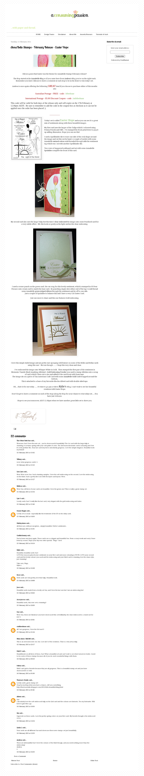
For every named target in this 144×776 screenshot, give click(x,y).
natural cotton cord (60, 141)
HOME (38, 34)
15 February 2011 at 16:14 (26, 543)
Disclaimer (62, 34)
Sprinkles (48, 150)
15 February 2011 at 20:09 (26, 605)
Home (55, 760)
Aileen (19, 697)
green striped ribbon (43, 291)
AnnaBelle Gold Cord (72, 377)
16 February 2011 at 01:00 (26, 673)
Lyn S (19, 498)
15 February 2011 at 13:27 (26, 479)
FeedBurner (124, 60)
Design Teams (49, 34)
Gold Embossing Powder (57, 372)
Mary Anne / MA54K (24, 639)
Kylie (18, 550)
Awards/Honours (86, 34)
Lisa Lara (20, 472)
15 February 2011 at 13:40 (26, 504)
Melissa (19, 486)
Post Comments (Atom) (29, 764)
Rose (18, 575)
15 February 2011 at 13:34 (26, 492)
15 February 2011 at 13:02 (26, 453)
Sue (18, 612)
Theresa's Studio (23, 680)
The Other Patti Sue (24, 441)
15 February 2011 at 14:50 (26, 516)
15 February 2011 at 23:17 (26, 644)
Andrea (19, 740)
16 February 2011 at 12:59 (26, 733)
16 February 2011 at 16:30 (26, 752)
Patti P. (19, 651)
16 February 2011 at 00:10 (26, 659)
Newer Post (15, 760)
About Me (72, 34)
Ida (18, 713)
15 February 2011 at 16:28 (26, 568)
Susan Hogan (21, 511)
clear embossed (60, 222)
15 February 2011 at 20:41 (26, 620)
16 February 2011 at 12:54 (26, 721)
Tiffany (19, 459)
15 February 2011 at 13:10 (26, 465)
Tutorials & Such (102, 34)
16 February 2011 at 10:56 (26, 706)
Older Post (94, 760)
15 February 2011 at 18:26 (26, 593)
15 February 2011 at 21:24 (26, 632)
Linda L (19, 728)
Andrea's (68, 79)
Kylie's (62, 386)
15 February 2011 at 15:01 (26, 529)
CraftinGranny (22, 535)
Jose (18, 587)
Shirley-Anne (21, 523)
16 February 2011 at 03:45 (26, 690)
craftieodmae (21, 626)
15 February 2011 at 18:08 (26, 580)
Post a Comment (20, 756)
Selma (19, 666)
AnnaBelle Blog (37, 79)
